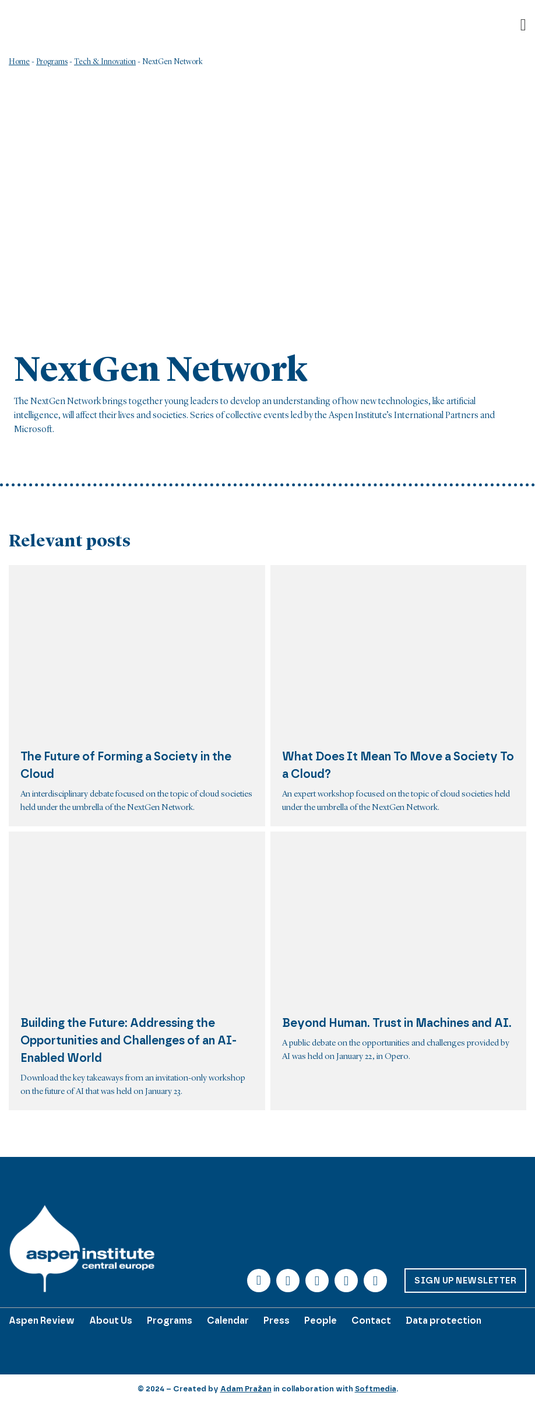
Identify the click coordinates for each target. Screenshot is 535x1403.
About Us (110, 1320)
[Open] (523, 25)
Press (276, 1320)
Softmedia (375, 1388)
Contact (371, 1320)
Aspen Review (42, 1320)
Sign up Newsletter (465, 1280)
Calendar (228, 1320)
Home (19, 62)
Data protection (443, 1320)
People (320, 1320)
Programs (52, 62)
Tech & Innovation (105, 62)
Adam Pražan (246, 1388)
